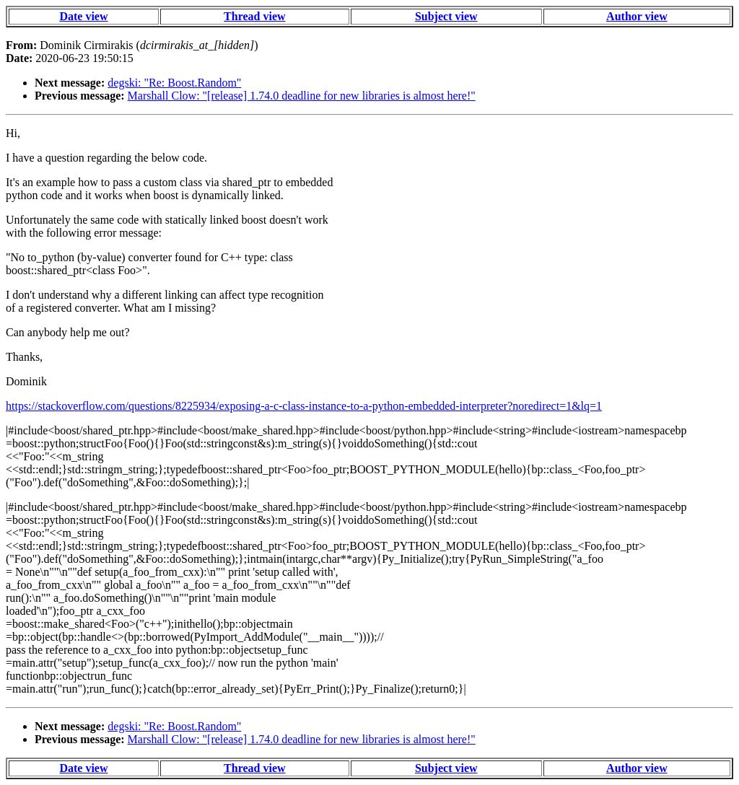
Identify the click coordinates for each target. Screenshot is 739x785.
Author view (637, 16)
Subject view (446, 16)
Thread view (254, 16)
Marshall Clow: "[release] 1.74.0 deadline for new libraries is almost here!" (302, 95)
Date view (83, 16)
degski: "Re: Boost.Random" (174, 82)
